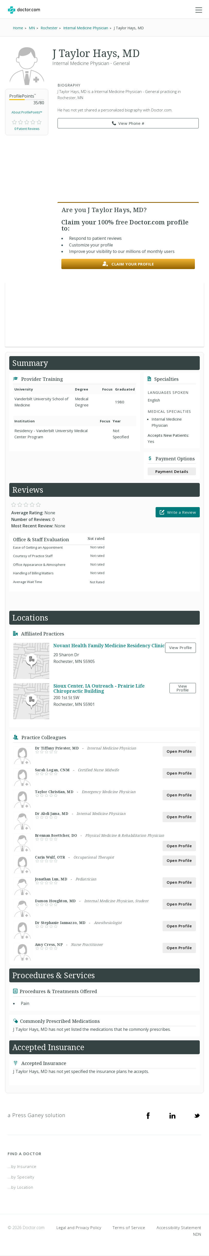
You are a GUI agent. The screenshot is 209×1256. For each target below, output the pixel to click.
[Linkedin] (172, 1115)
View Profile (180, 647)
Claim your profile (128, 264)
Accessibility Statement (179, 1227)
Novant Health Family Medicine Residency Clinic (109, 645)
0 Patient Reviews (26, 129)
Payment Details (171, 471)
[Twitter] (197, 1115)
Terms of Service (129, 1227)
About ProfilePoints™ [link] (27, 112)
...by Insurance (22, 1166)
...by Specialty (21, 1176)
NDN (197, 1234)
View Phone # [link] (128, 123)
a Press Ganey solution (36, 1115)
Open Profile (179, 751)
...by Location (20, 1187)
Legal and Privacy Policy (78, 1227)
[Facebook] (148, 1115)
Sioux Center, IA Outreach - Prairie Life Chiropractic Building (99, 688)
